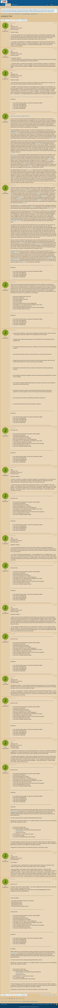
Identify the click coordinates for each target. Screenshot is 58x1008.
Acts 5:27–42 (14, 154)
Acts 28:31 (39, 244)
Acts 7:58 (50, 158)
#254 (56, 633)
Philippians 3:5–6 (14, 132)
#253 (56, 605)
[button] (18, 4)
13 (13, 20)
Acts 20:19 (22, 242)
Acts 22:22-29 (52, 138)
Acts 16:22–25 (51, 257)
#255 (56, 676)
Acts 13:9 (32, 212)
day (29, 820)
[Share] (53, 23)
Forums (8, 4)
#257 (56, 740)
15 (17, 20)
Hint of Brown (4, 1004)
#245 (56, 185)
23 (21, 20)
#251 (56, 535)
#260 (56, 879)
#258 (56, 764)
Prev (3, 20)
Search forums (8, 6)
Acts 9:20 (18, 198)
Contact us (34, 1004)
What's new (14, 4)
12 (11, 20)
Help (51, 1004)
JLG (2, 18)
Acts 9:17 (44, 195)
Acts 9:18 (21, 197)
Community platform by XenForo (29, 1006)
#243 (56, 70)
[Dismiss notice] (56, 10)
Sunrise (17, 831)
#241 (56, 23)
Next (24, 20)
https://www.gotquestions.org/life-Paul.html (20, 116)
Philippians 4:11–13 (15, 259)
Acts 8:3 (30, 165)
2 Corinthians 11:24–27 (16, 220)
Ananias (27, 190)
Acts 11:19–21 (50, 208)
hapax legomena (14, 811)
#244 (56, 113)
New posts (3, 6)
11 (9, 20)
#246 (56, 282)
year (15, 835)
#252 (56, 562)
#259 (56, 853)
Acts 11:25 (32, 206)
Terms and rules (40, 1004)
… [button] (7, 20)
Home (3, 4)
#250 (56, 493)
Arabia (19, 205)
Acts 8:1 (48, 160)
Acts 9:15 (38, 193)
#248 (56, 427)
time (21, 834)
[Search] (56, 4)
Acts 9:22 (24, 202)
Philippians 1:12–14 (15, 252)
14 (15, 20)
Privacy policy (46, 1004)
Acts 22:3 (38, 143)
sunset (21, 831)
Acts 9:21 (39, 199)
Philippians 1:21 (22, 262)
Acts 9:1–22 (29, 169)
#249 (56, 467)
